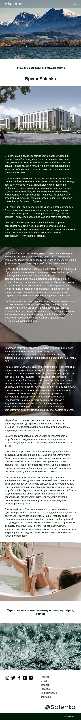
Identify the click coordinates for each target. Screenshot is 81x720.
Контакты (45, 697)
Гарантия (45, 689)
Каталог (44, 685)
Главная (44, 677)
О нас (43, 681)
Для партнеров (48, 693)
